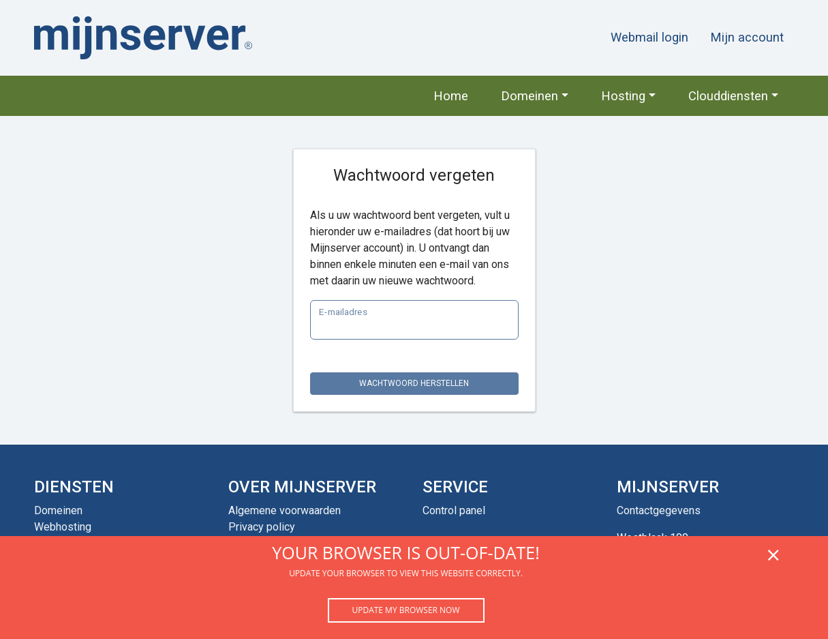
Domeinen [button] (529, 96)
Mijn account (747, 37)
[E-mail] (414, 320)
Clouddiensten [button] (728, 96)
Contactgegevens (659, 510)
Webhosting (62, 526)
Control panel (454, 510)
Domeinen (58, 510)
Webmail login (649, 37)
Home (450, 96)
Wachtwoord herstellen (414, 383)
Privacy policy (261, 526)
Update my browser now (405, 610)
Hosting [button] (623, 96)
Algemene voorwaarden (284, 510)
